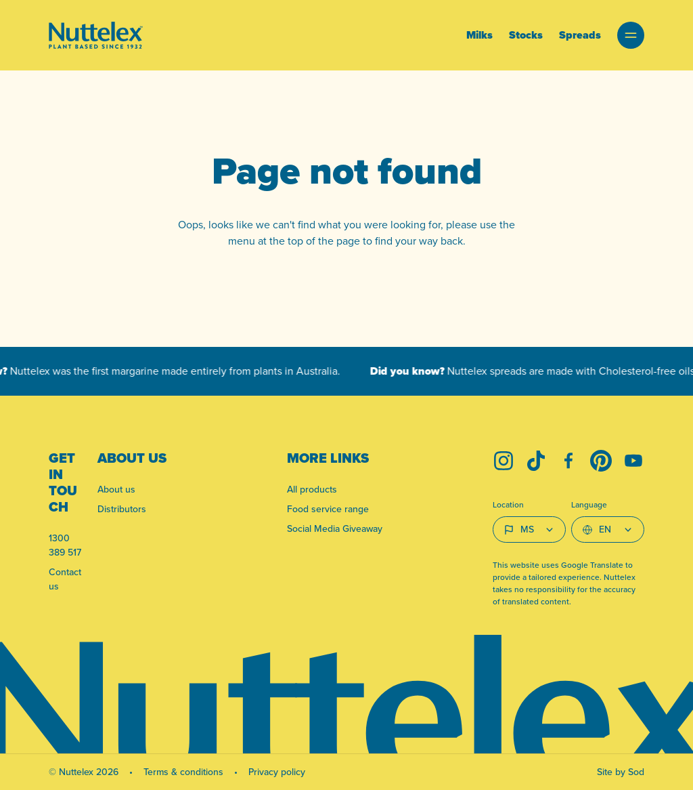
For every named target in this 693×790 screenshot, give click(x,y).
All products (312, 489)
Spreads (580, 35)
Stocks (526, 35)
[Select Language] (607, 529)
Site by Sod (620, 771)
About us (116, 489)
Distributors (121, 509)
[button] (630, 35)
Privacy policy (276, 771)
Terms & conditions (183, 771)
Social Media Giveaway (334, 528)
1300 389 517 (65, 545)
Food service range (328, 509)
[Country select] (529, 529)
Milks (479, 35)
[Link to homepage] (96, 35)
